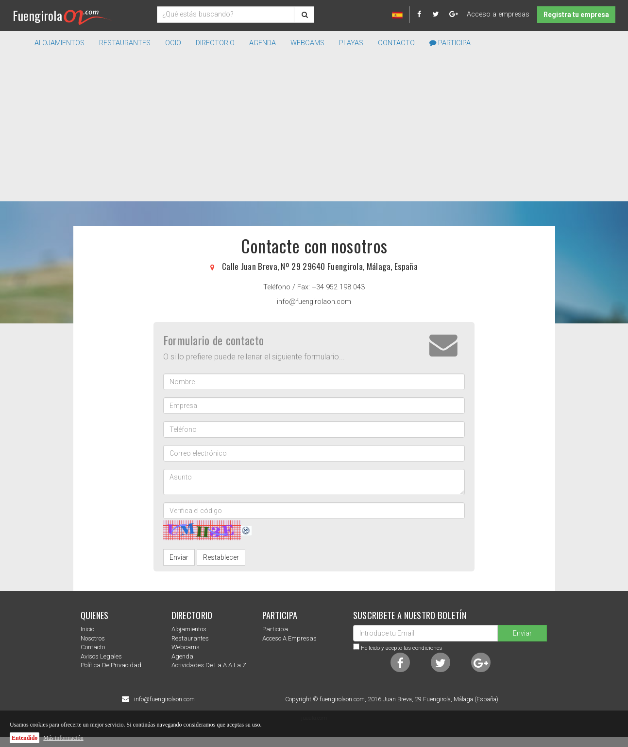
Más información (63, 737)
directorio (215, 43)
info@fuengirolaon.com (314, 302)
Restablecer (221, 557)
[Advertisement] (314, 128)
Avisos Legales (101, 656)
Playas (351, 43)
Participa (450, 43)
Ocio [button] (173, 43)
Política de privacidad (111, 665)
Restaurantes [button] (125, 43)
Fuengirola (62, 15)
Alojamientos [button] (59, 43)
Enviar (179, 557)
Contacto (396, 43)
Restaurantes (190, 638)
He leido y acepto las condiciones (401, 647)
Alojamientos (188, 629)
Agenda (262, 43)
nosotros (93, 638)
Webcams (307, 43)
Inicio (87, 629)
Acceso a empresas (498, 14)
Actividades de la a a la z (208, 665)
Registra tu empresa (576, 14)
